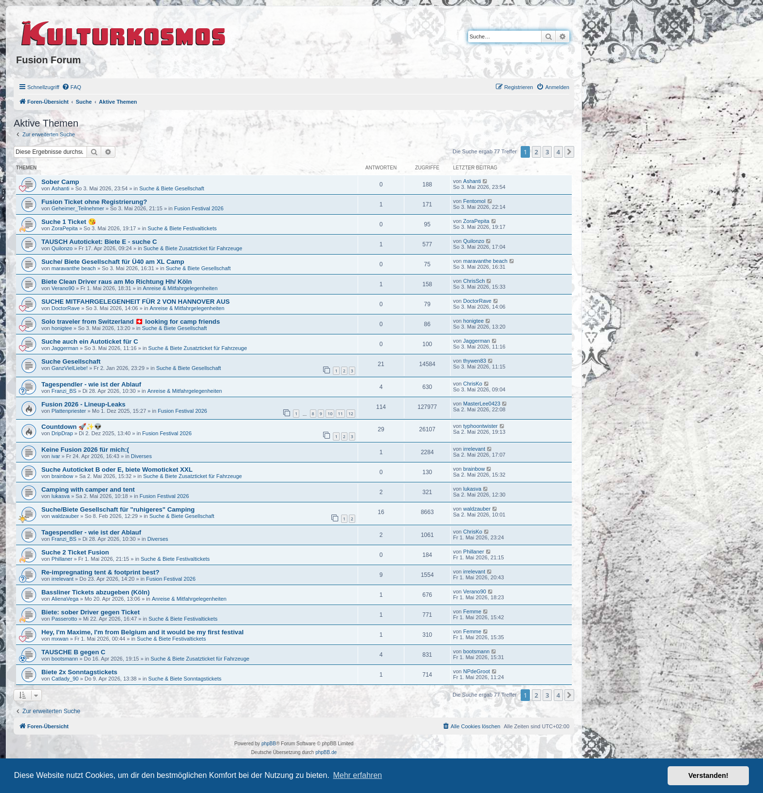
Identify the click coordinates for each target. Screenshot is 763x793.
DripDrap (62, 433)
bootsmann (65, 659)
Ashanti (61, 188)
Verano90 (63, 288)
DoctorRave (66, 308)
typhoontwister (480, 426)
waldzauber (65, 516)
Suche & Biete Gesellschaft (171, 188)
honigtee (62, 328)
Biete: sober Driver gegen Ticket (90, 612)
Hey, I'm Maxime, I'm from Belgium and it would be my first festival (142, 632)
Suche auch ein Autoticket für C (89, 341)
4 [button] (558, 152)
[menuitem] (71, 87)
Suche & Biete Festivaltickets (182, 228)
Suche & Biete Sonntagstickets (184, 679)
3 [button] (547, 152)
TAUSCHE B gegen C (73, 652)
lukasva (61, 496)
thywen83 (474, 361)
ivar (56, 456)
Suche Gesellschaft (71, 361)
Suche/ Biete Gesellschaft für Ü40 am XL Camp (112, 261)
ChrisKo (472, 384)
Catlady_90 (65, 679)
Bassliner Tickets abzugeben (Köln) (95, 592)
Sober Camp (60, 181)
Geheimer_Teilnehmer (78, 208)
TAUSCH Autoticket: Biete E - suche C (99, 241)
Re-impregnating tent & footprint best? (100, 572)
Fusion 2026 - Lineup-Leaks (83, 404)
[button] (569, 152)
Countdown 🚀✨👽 (71, 426)
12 (350, 413)
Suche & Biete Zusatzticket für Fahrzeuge (193, 248)
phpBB (268, 743)
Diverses (141, 456)
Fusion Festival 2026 (199, 208)
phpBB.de (326, 752)
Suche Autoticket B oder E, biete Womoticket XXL (117, 469)
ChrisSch (474, 281)
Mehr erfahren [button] (357, 775)
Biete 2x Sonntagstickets (79, 672)
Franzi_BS (64, 391)
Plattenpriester (69, 411)
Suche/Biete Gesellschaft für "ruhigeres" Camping (118, 509)
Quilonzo (62, 248)
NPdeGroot (476, 671)
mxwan (60, 639)
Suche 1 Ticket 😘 (68, 221)
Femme (472, 611)
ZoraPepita (65, 228)
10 (329, 413)
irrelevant (474, 449)
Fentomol (474, 201)
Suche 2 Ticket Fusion (75, 552)
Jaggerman (65, 348)
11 (340, 413)
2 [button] (536, 152)
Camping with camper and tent (88, 489)
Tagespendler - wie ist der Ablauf (91, 384)
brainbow (62, 476)
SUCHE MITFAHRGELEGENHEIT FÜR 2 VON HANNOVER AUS (135, 301)
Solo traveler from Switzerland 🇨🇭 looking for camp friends (130, 321)
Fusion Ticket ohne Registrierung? (94, 201)
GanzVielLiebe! (70, 368)
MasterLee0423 (481, 403)
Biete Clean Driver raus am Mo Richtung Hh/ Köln (116, 281)
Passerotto (64, 619)
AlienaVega (65, 599)
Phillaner (62, 559)
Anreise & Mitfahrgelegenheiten (180, 288)
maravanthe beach (74, 268)
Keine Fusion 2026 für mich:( (85, 449)
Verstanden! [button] (708, 775)
